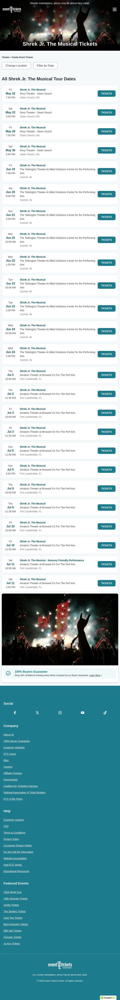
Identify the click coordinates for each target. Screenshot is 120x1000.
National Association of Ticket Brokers (24, 792)
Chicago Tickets (12, 937)
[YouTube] (82, 713)
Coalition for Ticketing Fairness (21, 786)
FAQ (6, 826)
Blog (6, 760)
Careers (8, 766)
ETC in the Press (13, 799)
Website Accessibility (15, 858)
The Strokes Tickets (15, 911)
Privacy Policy (11, 839)
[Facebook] (15, 713)
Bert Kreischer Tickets (16, 924)
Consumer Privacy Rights (18, 845)
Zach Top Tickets (13, 917)
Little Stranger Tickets (16, 898)
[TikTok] (105, 713)
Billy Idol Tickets (12, 930)
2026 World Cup (13, 892)
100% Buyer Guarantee (17, 741)
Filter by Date (45, 65)
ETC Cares (10, 753)
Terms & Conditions (14, 832)
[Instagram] (60, 713)
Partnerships (11, 779)
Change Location (16, 65)
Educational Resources (16, 871)
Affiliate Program (13, 773)
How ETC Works (13, 864)
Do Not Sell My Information (18, 852)
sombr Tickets (11, 905)
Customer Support (14, 819)
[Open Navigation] (114, 9)
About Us (9, 734)
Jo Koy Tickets (12, 943)
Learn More (95, 675)
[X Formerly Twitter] (37, 713)
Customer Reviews (14, 747)
